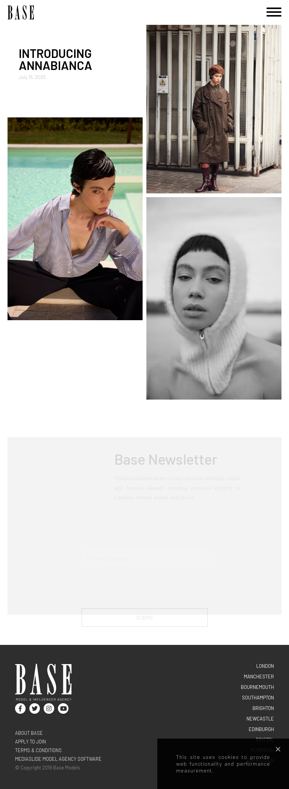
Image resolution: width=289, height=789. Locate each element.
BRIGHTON (263, 708)
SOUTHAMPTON (258, 698)
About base (29, 733)
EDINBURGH (261, 729)
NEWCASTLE (260, 719)
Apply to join (30, 742)
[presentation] (139, 590)
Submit (145, 619)
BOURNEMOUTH (257, 687)
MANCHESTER (259, 676)
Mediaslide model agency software (58, 759)
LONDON (265, 666)
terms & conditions (38, 750)
